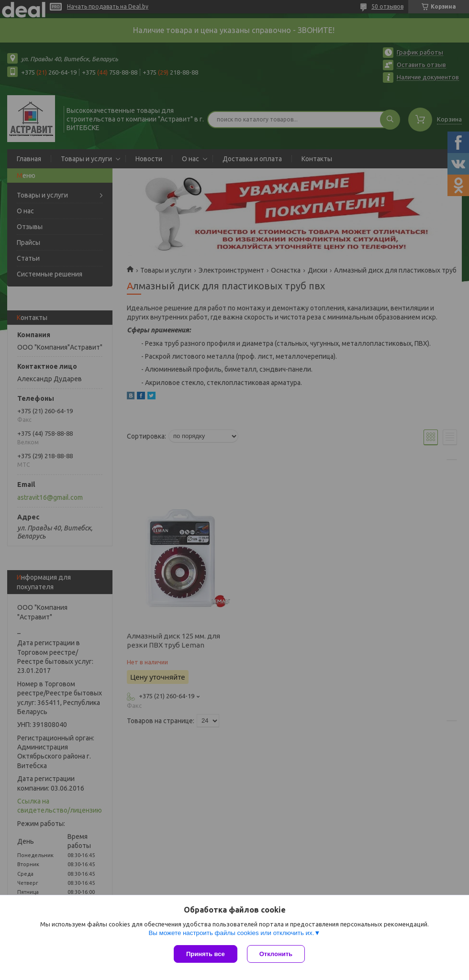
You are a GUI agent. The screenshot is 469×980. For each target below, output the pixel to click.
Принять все (205, 954)
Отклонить (275, 954)
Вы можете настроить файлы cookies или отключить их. (231, 932)
